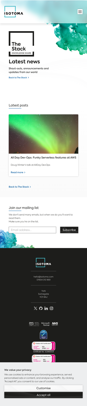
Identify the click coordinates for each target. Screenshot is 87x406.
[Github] (40, 308)
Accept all (43, 395)
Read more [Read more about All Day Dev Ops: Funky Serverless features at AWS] (17, 172)
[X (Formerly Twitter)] (35, 308)
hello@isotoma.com (43, 276)
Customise (43, 388)
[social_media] (51, 308)
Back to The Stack (18, 77)
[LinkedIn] (46, 308)
